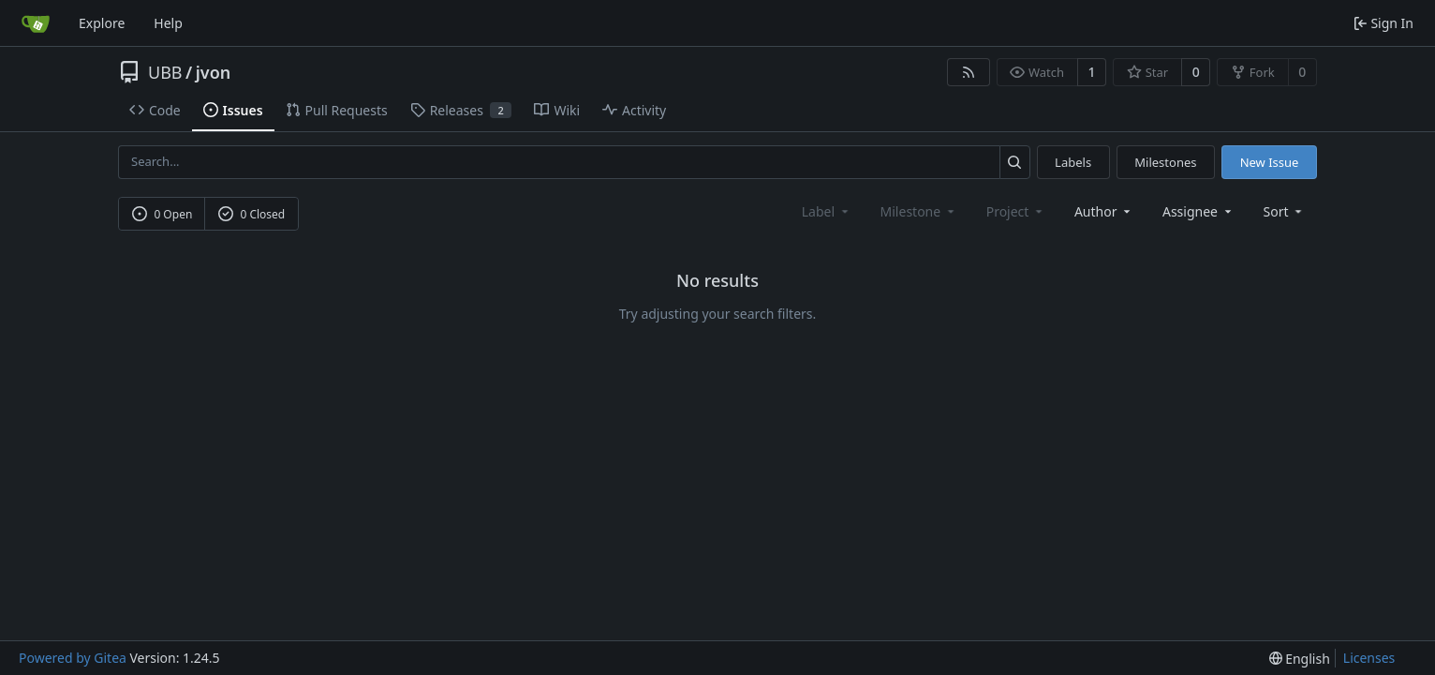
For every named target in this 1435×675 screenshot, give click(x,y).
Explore (102, 23)
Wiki (557, 110)
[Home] (35, 23)
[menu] (1284, 211)
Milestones (1165, 162)
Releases (461, 110)
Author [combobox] (1103, 211)
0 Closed (252, 214)
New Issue (1269, 162)
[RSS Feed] (968, 72)
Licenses (1369, 658)
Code (155, 110)
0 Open (162, 214)
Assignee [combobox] (1198, 211)
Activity (634, 110)
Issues (233, 110)
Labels (1073, 162)
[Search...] (1014, 161)
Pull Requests (337, 110)
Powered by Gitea (72, 658)
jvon (213, 72)
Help (168, 23)
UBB (165, 72)
